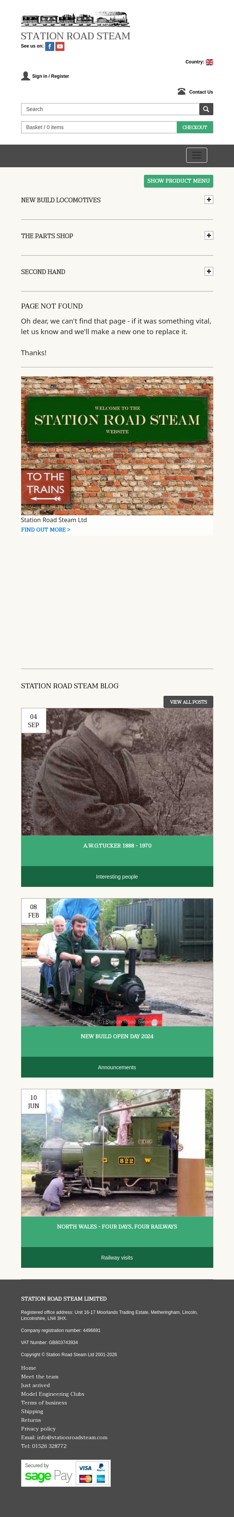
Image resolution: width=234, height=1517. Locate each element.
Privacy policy (38, 1428)
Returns (31, 1420)
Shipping (32, 1411)
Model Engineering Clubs (52, 1394)
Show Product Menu (178, 181)
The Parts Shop (47, 236)
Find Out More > (45, 530)
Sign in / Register (50, 76)
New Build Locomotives (61, 200)
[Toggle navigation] (196, 155)
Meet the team (39, 1376)
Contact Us (201, 92)
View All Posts (188, 702)
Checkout (194, 127)
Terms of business (44, 1402)
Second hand (43, 272)
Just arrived (35, 1385)
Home (28, 1368)
